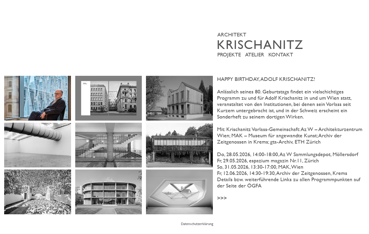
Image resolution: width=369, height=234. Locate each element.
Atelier (254, 54)
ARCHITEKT (292, 40)
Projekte (229, 54)
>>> (291, 139)
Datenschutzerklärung (197, 223)
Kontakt (280, 54)
